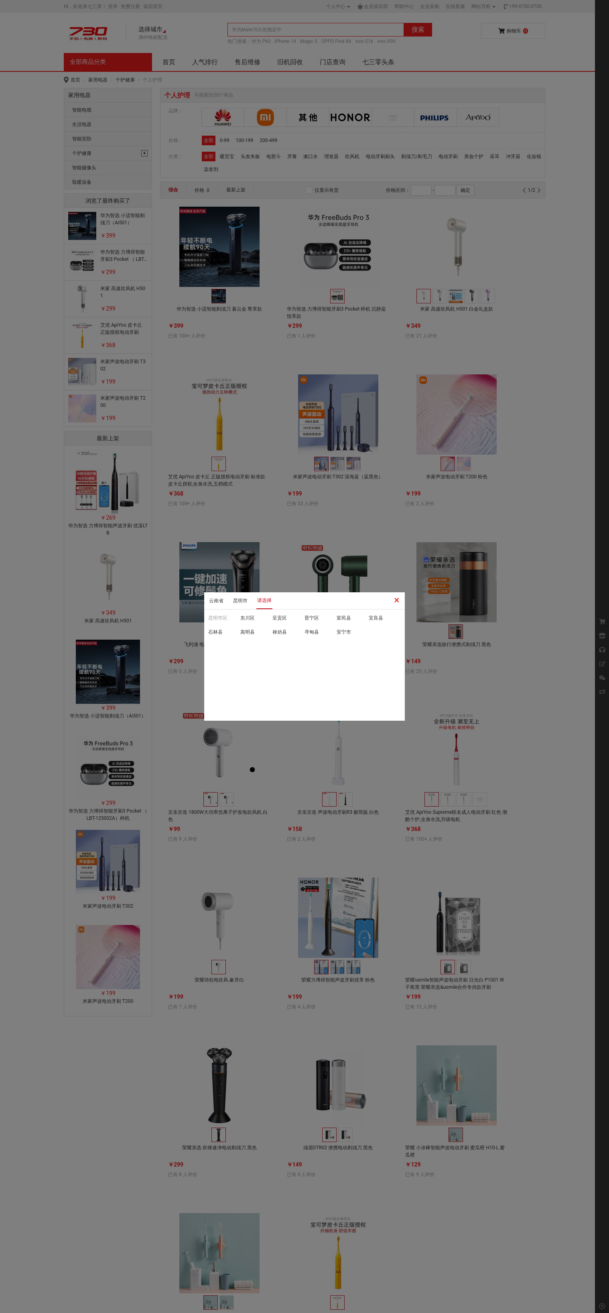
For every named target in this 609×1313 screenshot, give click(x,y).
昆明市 (240, 601)
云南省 (216, 601)
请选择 (264, 600)
